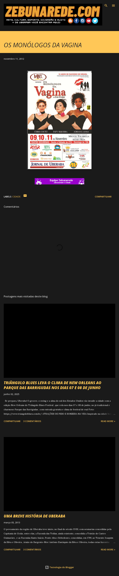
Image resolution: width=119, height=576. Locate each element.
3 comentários (32, 421)
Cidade (16, 196)
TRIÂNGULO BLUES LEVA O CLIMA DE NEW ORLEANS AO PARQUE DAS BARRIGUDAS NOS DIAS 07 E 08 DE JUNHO (52, 385)
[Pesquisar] (106, 5)
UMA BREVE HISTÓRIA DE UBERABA (34, 516)
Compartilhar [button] (103, 196)
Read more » (108, 421)
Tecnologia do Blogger (59, 567)
